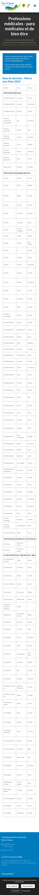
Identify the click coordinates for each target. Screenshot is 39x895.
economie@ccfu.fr (17, 61)
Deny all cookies (28, 886)
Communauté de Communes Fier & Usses (18, 40)
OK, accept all (12, 886)
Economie (6, 42)
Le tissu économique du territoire (22, 42)
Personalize (15, 891)
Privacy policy (26, 891)
